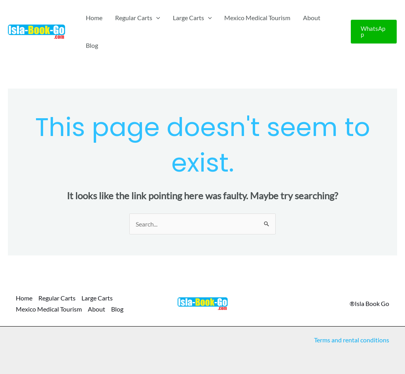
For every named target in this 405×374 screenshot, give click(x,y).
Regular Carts (137, 18)
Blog (92, 45)
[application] (156, 18)
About (311, 17)
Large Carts (192, 18)
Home (94, 17)
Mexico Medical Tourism (257, 17)
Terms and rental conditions (351, 340)
